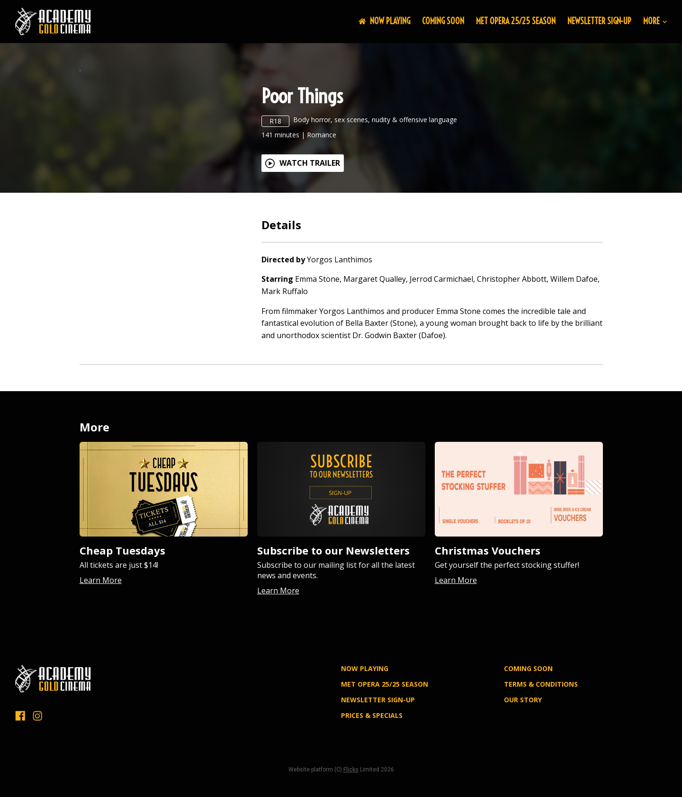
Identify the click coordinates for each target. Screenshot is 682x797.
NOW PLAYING (384, 21)
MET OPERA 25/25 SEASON (516, 21)
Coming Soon (443, 21)
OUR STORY (523, 757)
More (655, 22)
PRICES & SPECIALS (372, 772)
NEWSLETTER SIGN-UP (599, 21)
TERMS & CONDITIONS (541, 741)
